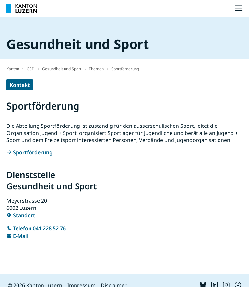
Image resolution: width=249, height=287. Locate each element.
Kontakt (20, 85)
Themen (96, 69)
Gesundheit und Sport (61, 69)
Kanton (12, 69)
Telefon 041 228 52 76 (39, 228)
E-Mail (21, 236)
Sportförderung (125, 69)
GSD (31, 69)
